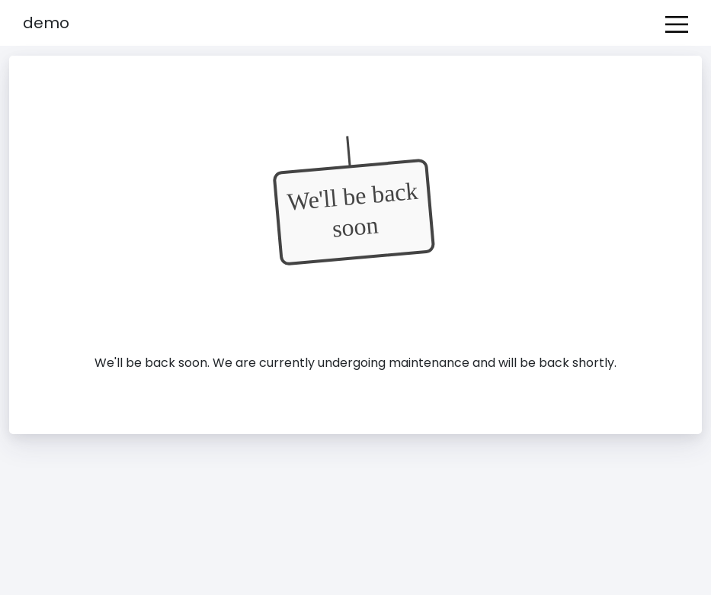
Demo (46, 23)
